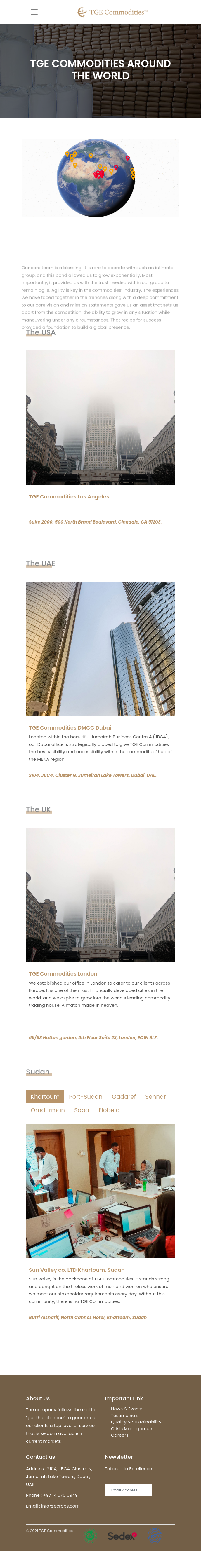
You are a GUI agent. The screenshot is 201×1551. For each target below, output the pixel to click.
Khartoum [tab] (45, 1097)
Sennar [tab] (155, 1097)
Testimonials (124, 1415)
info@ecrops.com (60, 1506)
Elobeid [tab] (109, 1110)
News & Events (126, 1409)
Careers (119, 1435)
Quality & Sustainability (136, 1422)
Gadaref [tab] (124, 1097)
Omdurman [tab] (48, 1110)
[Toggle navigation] (34, 12)
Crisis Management (132, 1429)
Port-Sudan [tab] (86, 1097)
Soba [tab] (81, 1110)
